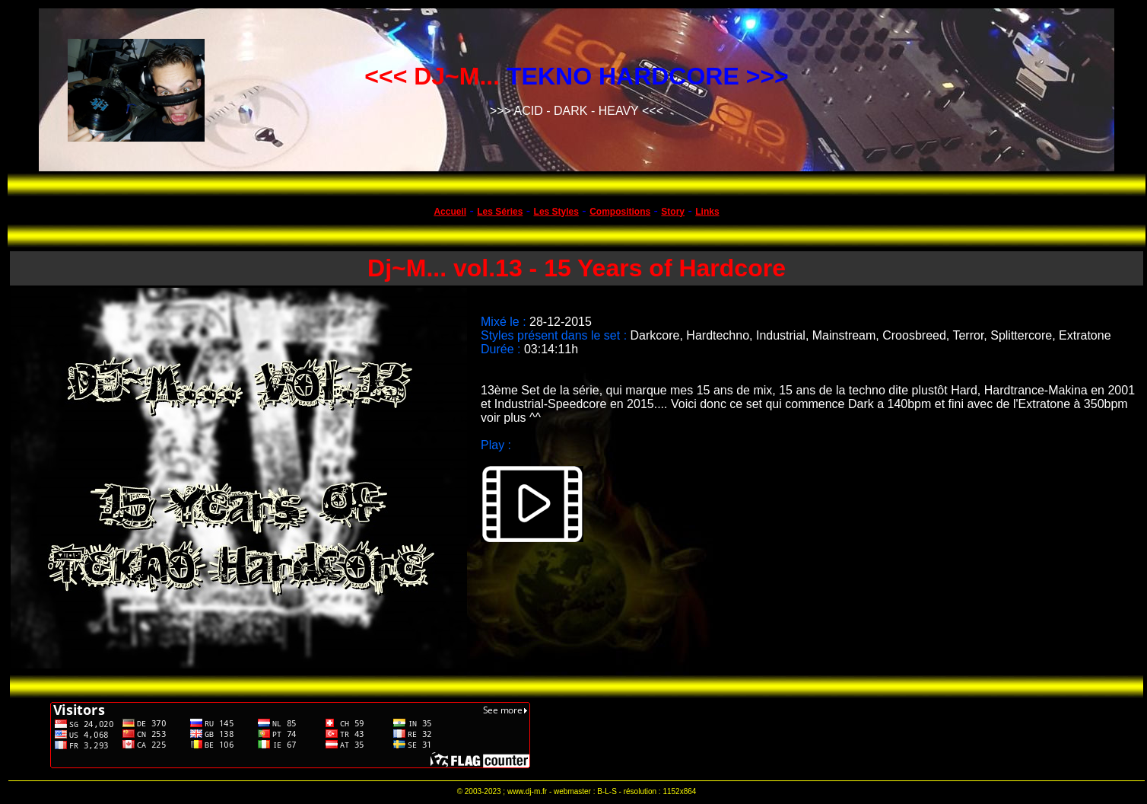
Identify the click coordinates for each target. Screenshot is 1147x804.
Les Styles (556, 211)
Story (673, 211)
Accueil (450, 211)
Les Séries (500, 211)
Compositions (619, 211)
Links (707, 211)
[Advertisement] (821, 734)
